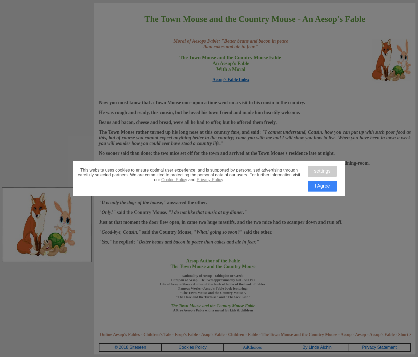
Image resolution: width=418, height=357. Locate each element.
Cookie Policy (174, 179)
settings (322, 171)
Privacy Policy (210, 179)
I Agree (322, 186)
